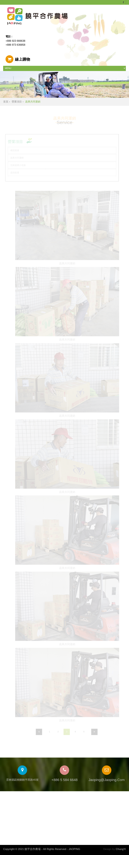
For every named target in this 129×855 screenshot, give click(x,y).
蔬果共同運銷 (32, 101)
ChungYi (121, 849)
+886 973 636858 (15, 44)
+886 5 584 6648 (65, 780)
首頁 (5, 101)
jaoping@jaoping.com (107, 780)
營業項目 (17, 101)
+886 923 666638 (15, 41)
